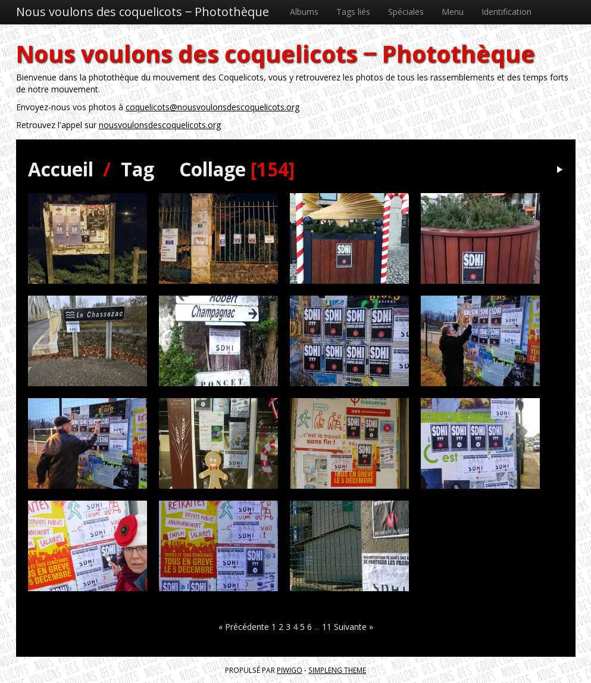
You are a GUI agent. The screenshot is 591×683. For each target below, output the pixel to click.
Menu (453, 11)
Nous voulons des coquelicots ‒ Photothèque (142, 12)
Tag (137, 169)
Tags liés (353, 11)
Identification (506, 11)
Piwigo (289, 670)
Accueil (60, 169)
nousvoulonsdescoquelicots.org (160, 125)
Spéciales (406, 11)
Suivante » (353, 626)
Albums (304, 11)
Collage (212, 169)
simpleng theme (337, 670)
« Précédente (243, 626)
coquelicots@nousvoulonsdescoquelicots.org (212, 107)
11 (327, 626)
